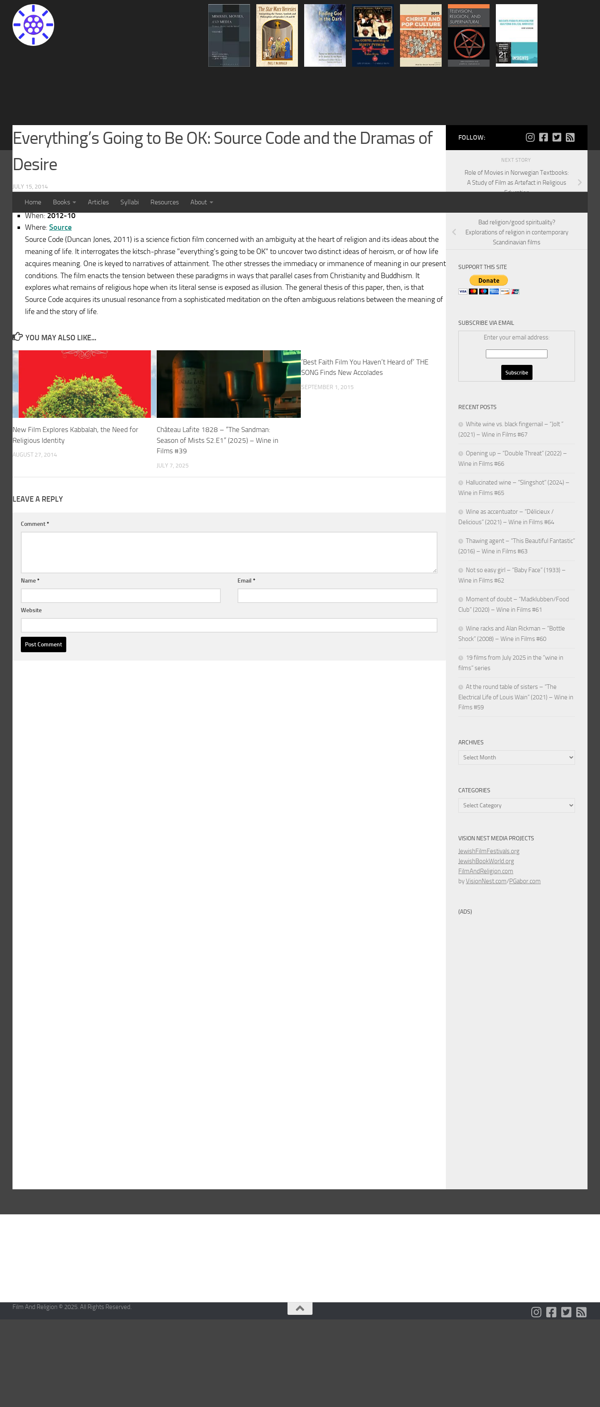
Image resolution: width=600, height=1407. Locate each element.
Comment (35, 611)
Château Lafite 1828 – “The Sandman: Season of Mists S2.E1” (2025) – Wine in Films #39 (217, 528)
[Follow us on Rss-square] (570, 225)
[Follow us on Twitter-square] (557, 225)
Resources (164, 202)
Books (61, 202)
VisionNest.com (486, 968)
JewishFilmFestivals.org (489, 938)
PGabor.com (525, 968)
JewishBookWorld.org (486, 948)
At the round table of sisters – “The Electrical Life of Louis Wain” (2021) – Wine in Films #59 (515, 785)
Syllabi (129, 202)
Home (33, 202)
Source (60, 314)
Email (246, 668)
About (198, 202)
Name (30, 668)
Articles (98, 202)
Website (31, 697)
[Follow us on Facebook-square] (543, 225)
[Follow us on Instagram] (530, 225)
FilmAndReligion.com (485, 958)
